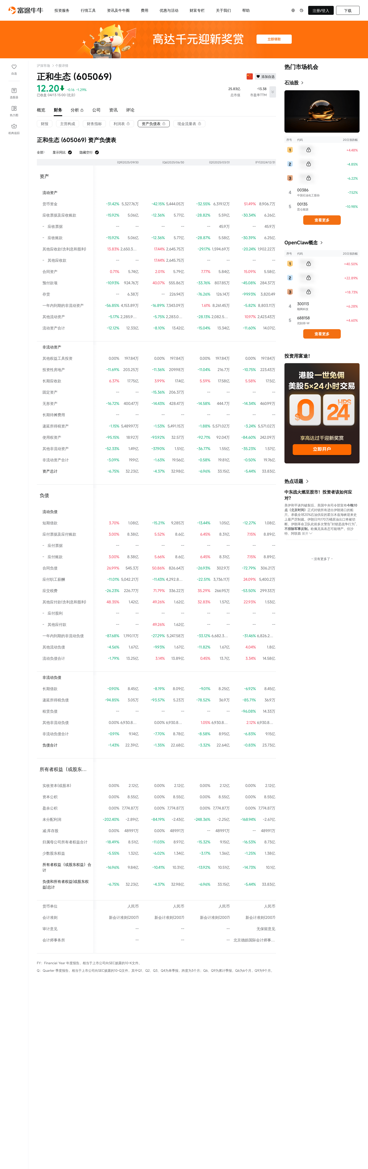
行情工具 (88, 10)
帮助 (246, 10)
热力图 (14, 115)
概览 (41, 110)
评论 (130, 110)
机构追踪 (14, 133)
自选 (14, 73)
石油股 (291, 82)
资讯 (113, 110)
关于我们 (223, 10)
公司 (96, 110)
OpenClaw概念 (301, 242)
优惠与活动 (169, 10)
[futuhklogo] (25, 10)
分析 (77, 110)
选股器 (14, 97)
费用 (144, 10)
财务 (58, 110)
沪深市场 (43, 65)
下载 (348, 10)
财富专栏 (197, 10)
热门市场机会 (301, 67)
